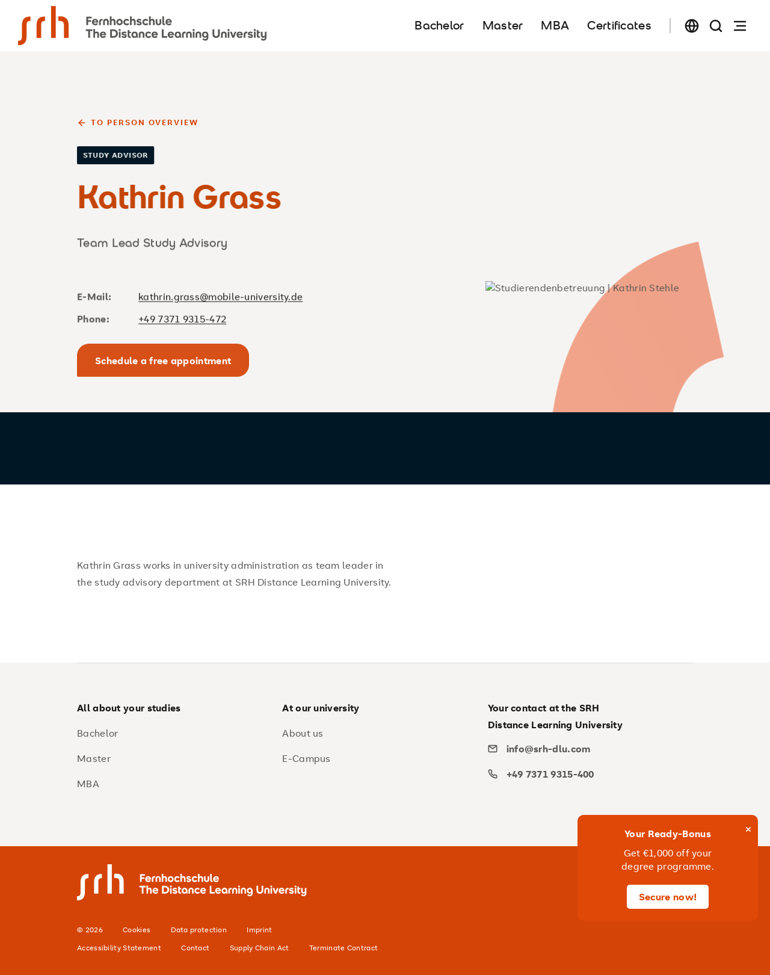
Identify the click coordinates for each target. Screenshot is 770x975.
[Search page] (716, 25)
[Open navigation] (740, 25)
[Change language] (692, 25)
